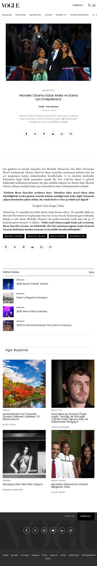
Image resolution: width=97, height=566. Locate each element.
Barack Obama (37, 236)
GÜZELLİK (7, 15)
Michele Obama (14, 236)
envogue (25, 555)
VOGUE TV (61, 15)
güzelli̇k (14, 555)
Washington (77, 236)
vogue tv (54, 555)
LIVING (48, 15)
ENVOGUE (21, 15)
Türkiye (85, 516)
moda (5, 555)
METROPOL (35, 15)
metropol (35, 555)
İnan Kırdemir (52, 107)
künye (63, 555)
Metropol (48, 90)
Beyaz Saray (57, 236)
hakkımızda (74, 555)
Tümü (91, 272)
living (44, 555)
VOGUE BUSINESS (79, 15)
